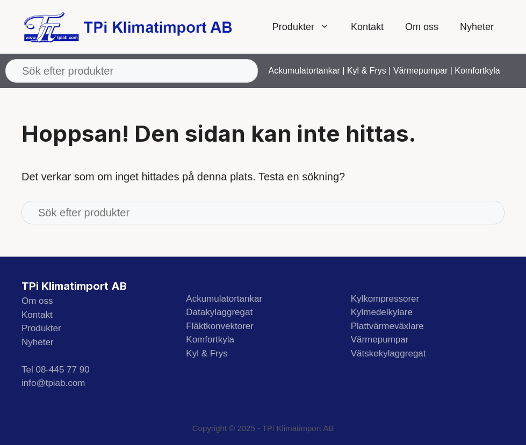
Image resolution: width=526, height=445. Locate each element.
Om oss (421, 26)
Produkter (306, 27)
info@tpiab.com (53, 383)
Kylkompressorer (385, 299)
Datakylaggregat (219, 312)
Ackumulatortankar (304, 70)
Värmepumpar (420, 70)
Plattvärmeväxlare (387, 326)
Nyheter (477, 26)
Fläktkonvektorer (220, 326)
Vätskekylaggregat (388, 353)
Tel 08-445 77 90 (55, 369)
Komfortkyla (477, 70)
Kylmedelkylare (382, 312)
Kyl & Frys (366, 70)
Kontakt (367, 26)
